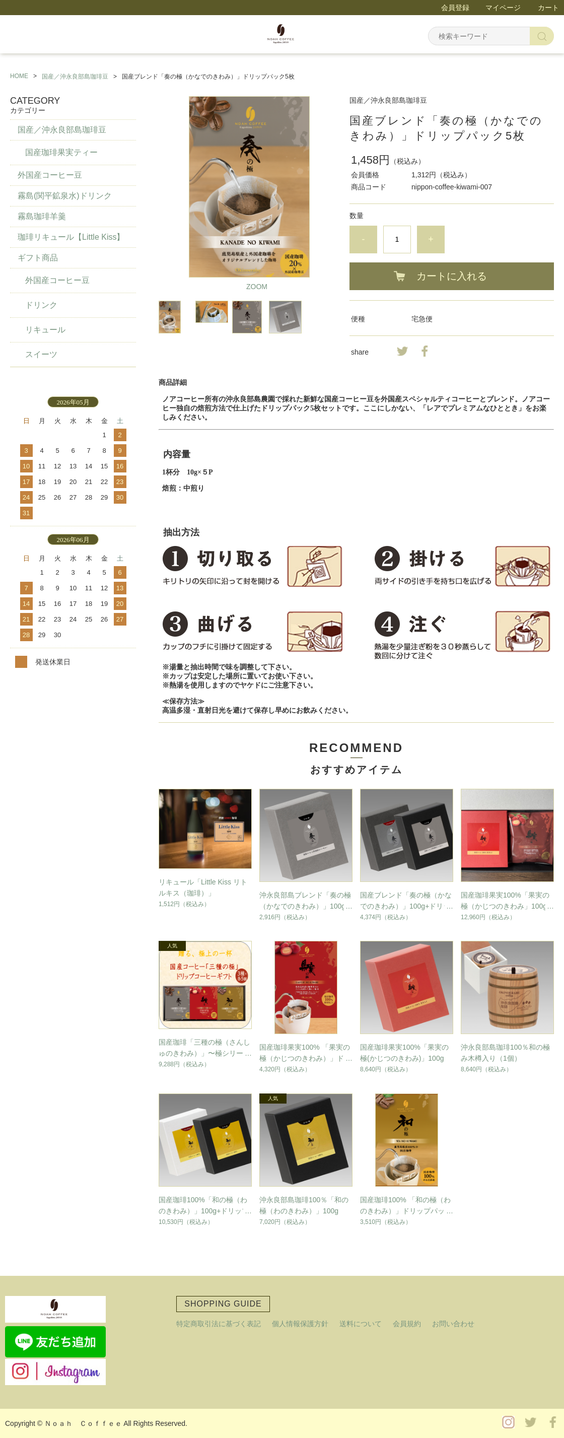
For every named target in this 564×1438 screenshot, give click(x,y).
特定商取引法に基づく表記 (218, 1324)
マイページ (503, 8)
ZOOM (256, 287)
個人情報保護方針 (300, 1324)
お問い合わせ (453, 1324)
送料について (360, 1324)
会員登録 (455, 8)
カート (548, 8)
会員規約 (407, 1324)
